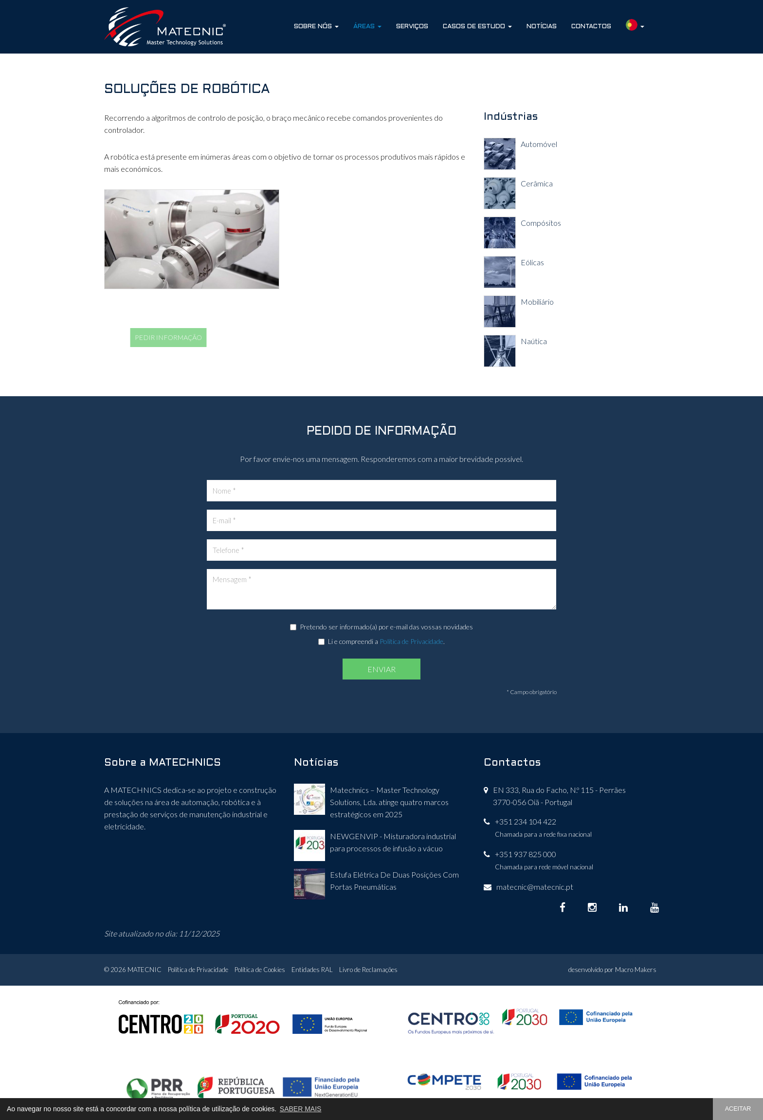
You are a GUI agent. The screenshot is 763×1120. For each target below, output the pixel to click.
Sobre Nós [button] (316, 26)
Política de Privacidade (411, 641)
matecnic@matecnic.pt (534, 886)
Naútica (534, 341)
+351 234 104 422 (525, 821)
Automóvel (539, 143)
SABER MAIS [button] (301, 1109)
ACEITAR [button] (738, 1108)
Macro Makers (635, 969)
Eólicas (532, 262)
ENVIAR (381, 669)
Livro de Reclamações (368, 969)
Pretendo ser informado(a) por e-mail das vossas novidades (381, 627)
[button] (635, 27)
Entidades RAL (312, 969)
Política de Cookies (260, 969)
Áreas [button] (367, 26)
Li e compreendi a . (381, 641)
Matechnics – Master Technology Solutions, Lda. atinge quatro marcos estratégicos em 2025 (389, 802)
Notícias (542, 26)
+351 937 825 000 (525, 854)
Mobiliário (537, 301)
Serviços (412, 26)
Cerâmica (537, 183)
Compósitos (541, 222)
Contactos (591, 26)
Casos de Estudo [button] (477, 26)
